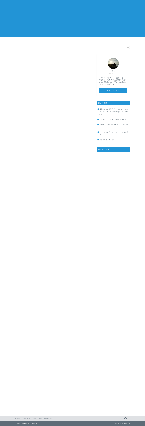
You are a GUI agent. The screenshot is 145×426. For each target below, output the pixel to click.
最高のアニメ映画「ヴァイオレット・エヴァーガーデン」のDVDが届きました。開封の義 (113, 111)
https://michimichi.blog (38, 353)
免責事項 (34, 423)
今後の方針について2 (72, 40)
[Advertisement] (72, 23)
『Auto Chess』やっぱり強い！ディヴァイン (114, 126)
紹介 (20, 49)
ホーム (48, 40)
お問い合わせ (97, 40)
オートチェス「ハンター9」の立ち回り (112, 119)
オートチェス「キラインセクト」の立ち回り (113, 133)
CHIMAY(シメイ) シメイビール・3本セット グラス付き (39, 325)
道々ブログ (72, 4)
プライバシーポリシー (23, 423)
